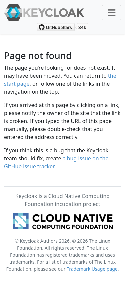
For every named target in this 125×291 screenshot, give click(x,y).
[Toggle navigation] (111, 12)
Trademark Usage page (92, 269)
